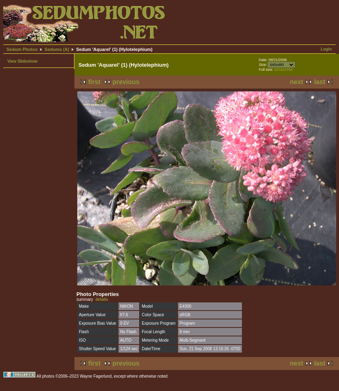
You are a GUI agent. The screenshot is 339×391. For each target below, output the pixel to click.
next (296, 81)
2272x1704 (283, 70)
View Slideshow (22, 61)
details (101, 299)
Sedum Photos (22, 49)
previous (126, 81)
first (94, 81)
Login (326, 49)
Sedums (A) (56, 49)
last (319, 81)
